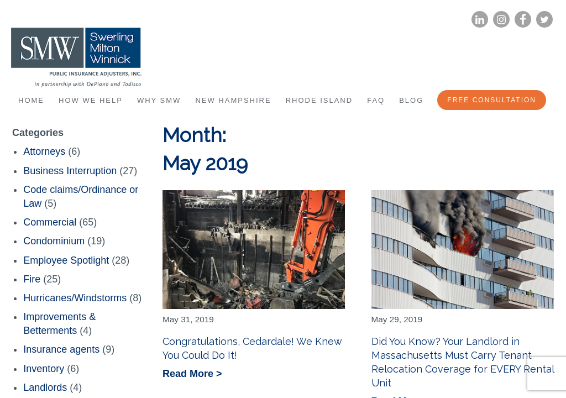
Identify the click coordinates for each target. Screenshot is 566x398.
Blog (411, 100)
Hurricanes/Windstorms (75, 297)
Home (31, 100)
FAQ (376, 100)
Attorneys (44, 151)
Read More (189, 374)
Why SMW (159, 100)
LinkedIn (479, 19)
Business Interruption (70, 170)
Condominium (54, 241)
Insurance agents (61, 349)
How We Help (91, 100)
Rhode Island (319, 100)
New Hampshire (233, 100)
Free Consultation (491, 100)
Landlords (45, 387)
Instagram (501, 19)
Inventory (43, 368)
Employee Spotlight (66, 260)
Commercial (49, 222)
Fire (31, 279)
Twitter (544, 19)
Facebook (523, 19)
